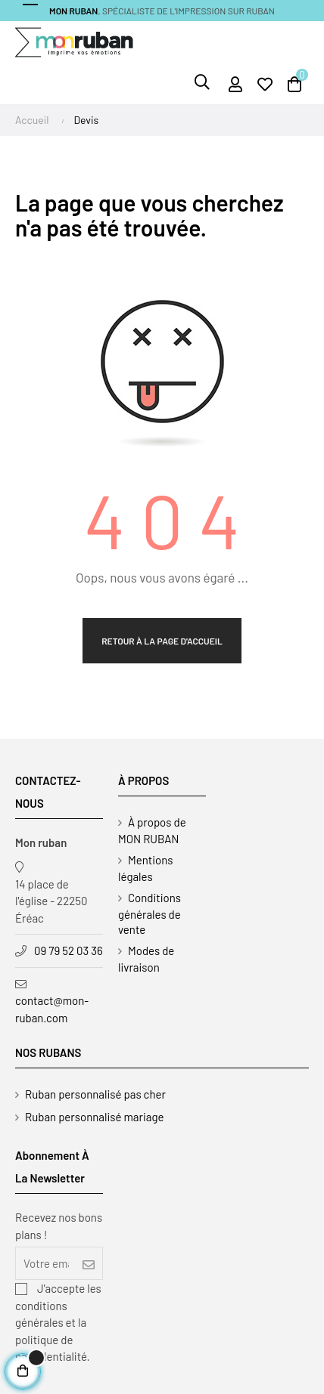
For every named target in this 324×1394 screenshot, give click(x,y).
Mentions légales (145, 868)
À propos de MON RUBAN (152, 830)
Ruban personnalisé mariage (94, 1117)
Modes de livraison (146, 959)
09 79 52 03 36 (68, 950)
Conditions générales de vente (149, 913)
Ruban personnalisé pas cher (95, 1094)
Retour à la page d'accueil (162, 640)
